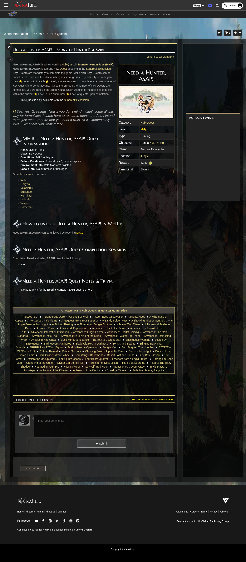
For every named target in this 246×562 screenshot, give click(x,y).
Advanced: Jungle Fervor (92, 332)
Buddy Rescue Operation (83, 347)
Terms (204, 511)
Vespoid (26, 203)
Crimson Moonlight (139, 351)
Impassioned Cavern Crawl (132, 366)
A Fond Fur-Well (78, 316)
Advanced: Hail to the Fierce (125, 328)
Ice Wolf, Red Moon (100, 366)
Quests (39, 33)
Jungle (144, 156)
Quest (63, 68)
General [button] (107, 14)
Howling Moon (75, 366)
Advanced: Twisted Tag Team (122, 335)
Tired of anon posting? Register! (150, 399)
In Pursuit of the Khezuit (53, 370)
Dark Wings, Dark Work (89, 355)
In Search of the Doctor (86, 370)
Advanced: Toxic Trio (44, 335)
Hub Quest (68, 64)
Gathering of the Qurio (46, 362)
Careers (194, 511)
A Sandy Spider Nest (123, 320)
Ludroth (25, 199)
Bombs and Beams (123, 343)
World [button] (154, 14)
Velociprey (27, 187)
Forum (40, 511)
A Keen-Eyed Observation (107, 316)
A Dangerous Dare (53, 316)
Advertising (182, 511)
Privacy (213, 511)
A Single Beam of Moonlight (52, 324)
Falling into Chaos (73, 358)
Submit (101, 443)
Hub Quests (59, 33)
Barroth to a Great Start (107, 339)
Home (20, 511)
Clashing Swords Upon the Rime (104, 351)
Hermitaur (27, 195)
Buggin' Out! (109, 347)
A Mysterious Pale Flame (51, 320)
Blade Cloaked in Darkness (92, 343)
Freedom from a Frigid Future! (134, 358)
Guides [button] (167, 14)
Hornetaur (27, 207)
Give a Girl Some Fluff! (77, 362)
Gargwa (26, 184)
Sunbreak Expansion (99, 68)
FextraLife (182, 521)
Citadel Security (71, 351)
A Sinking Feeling (83, 324)
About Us (50, 511)
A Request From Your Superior (89, 320)
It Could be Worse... (116, 370)
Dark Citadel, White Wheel (54, 355)
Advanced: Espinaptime (90, 328)
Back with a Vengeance (75, 339)
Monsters (26, 174)
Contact (61, 511)
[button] (198, 5)
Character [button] (123, 14)
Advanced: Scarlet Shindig (126, 332)
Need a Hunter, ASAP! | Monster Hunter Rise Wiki (59, 50)
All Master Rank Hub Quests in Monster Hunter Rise (94, 310)
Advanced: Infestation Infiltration (53, 332)
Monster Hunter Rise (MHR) (96, 64)
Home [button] (94, 14)
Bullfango (26, 191)
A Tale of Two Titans (149, 324)
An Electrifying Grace (44, 339)
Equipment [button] (139, 14)
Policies (223, 511)
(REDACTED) (30, 316)
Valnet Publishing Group (215, 521)
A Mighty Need (136, 316)
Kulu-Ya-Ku (156, 142)
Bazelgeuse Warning (137, 339)
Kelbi (24, 180)
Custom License (83, 529)
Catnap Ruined (48, 351)
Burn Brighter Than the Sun (137, 347)
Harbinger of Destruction (110, 362)
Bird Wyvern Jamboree (57, 343)
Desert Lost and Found (120, 355)
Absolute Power (61, 328)
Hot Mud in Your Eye (50, 366)
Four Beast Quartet (99, 358)
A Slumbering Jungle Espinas (115, 324)
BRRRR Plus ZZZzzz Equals (46, 347)
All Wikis (30, 511)
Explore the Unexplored (44, 358)
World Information (16, 33)
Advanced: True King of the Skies (81, 335)
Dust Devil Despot (149, 355)
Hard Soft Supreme (140, 362)
